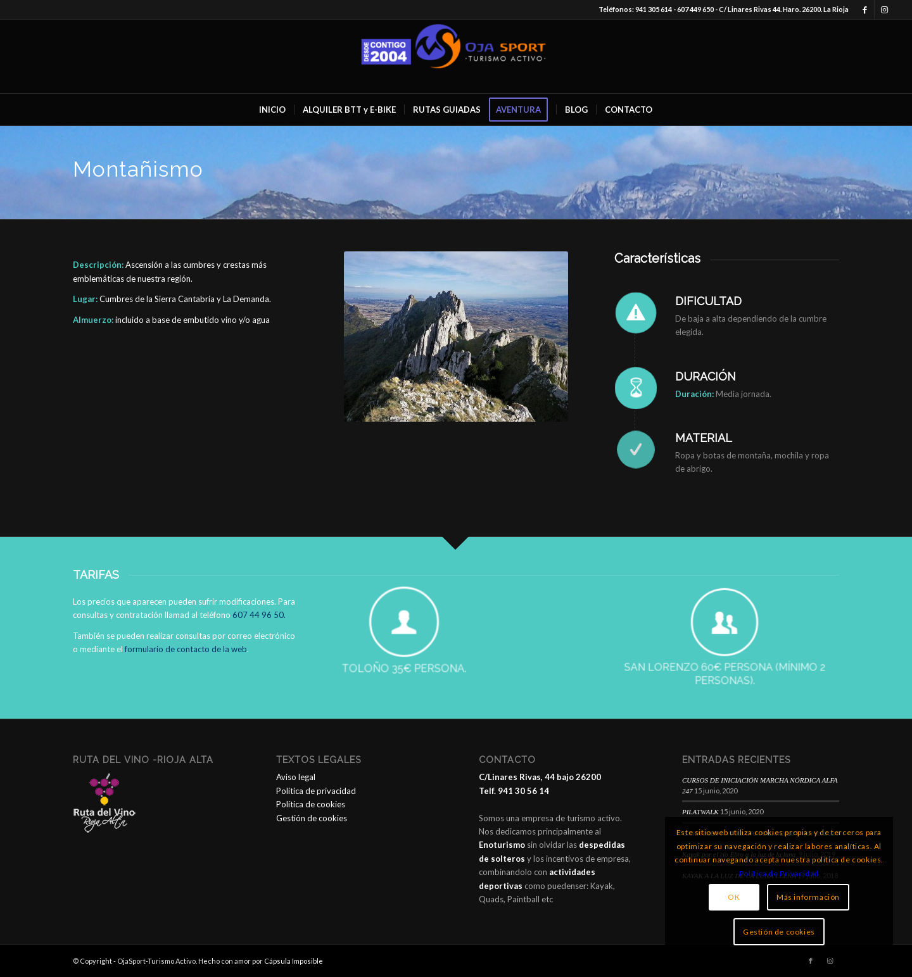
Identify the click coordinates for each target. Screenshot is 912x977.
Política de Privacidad (779, 873)
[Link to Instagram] (884, 9)
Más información (808, 897)
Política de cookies (310, 804)
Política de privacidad (316, 791)
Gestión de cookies (311, 818)
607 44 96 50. (259, 615)
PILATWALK (700, 812)
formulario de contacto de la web (186, 649)
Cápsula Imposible (293, 961)
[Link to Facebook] (865, 9)
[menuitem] (272, 109)
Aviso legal (295, 777)
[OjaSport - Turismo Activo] (456, 56)
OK (734, 897)
